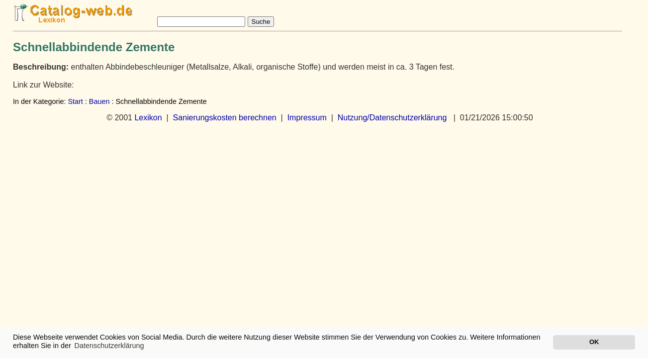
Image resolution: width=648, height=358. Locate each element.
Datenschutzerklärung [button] (109, 346)
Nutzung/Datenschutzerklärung (392, 117)
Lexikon (148, 117)
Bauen (99, 101)
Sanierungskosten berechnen (225, 117)
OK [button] (594, 342)
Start (75, 101)
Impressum (307, 117)
